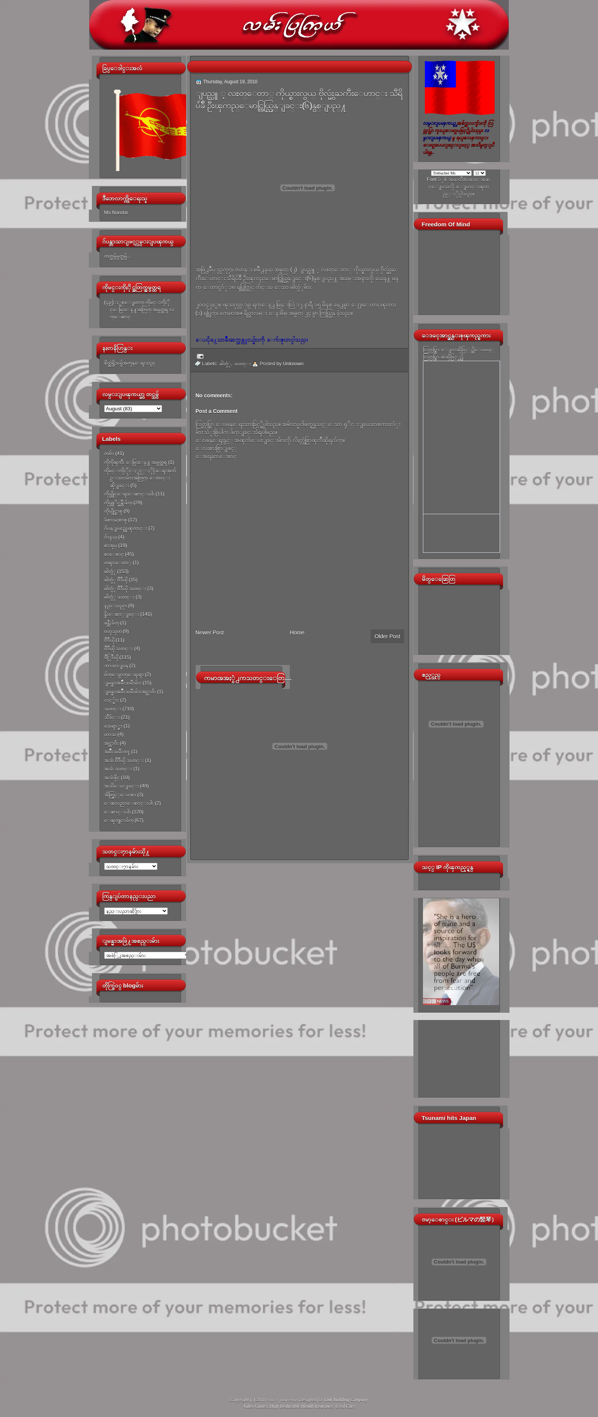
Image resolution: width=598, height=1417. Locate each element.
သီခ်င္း (112, 717)
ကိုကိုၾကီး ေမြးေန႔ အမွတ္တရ (135, 462)
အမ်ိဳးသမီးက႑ (117, 751)
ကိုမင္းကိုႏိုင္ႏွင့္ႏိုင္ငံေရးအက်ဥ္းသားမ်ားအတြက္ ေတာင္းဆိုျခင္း (140, 478)
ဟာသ (110, 734)
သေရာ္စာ (113, 726)
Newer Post (210, 632)
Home (297, 632)
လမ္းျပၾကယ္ (282, 1399)
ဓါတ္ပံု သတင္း (119, 597)
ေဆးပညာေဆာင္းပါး (129, 803)
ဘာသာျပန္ (116, 665)
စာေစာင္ (114, 554)
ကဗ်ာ (109, 453)
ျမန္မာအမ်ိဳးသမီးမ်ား (122, 683)
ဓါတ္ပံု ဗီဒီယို (116, 580)
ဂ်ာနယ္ (110, 537)
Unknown (293, 363)
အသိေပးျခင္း (121, 786)
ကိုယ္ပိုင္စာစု (113, 511)
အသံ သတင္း (118, 768)
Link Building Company (346, 1399)
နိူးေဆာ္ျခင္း (121, 614)
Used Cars (345, 1406)
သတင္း (112, 709)
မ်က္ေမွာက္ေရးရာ (124, 674)
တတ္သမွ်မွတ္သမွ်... (117, 256)
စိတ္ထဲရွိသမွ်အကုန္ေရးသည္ (129, 363)
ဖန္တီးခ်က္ (111, 623)
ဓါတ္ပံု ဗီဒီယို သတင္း (125, 588)
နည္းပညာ (115, 605)
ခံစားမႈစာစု (115, 520)
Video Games (255, 1406)
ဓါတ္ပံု (110, 571)
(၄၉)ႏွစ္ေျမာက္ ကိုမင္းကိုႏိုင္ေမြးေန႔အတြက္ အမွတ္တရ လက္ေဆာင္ (139, 309)
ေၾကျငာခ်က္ (118, 820)
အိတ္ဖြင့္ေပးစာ (120, 794)
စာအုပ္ (110, 545)
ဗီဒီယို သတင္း (118, 648)
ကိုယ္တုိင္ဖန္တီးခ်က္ (118, 502)
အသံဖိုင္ (112, 777)
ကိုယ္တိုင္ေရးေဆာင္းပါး (129, 494)
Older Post (387, 636)
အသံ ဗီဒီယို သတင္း (124, 760)
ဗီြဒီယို (111, 657)
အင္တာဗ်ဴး (111, 743)
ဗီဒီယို (109, 640)
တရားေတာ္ (118, 562)
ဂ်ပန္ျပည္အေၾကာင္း (125, 528)
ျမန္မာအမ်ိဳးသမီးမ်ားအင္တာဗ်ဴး (130, 691)
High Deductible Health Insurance (301, 1406)
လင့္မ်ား (111, 700)
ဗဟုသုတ (113, 631)
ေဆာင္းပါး (117, 812)
